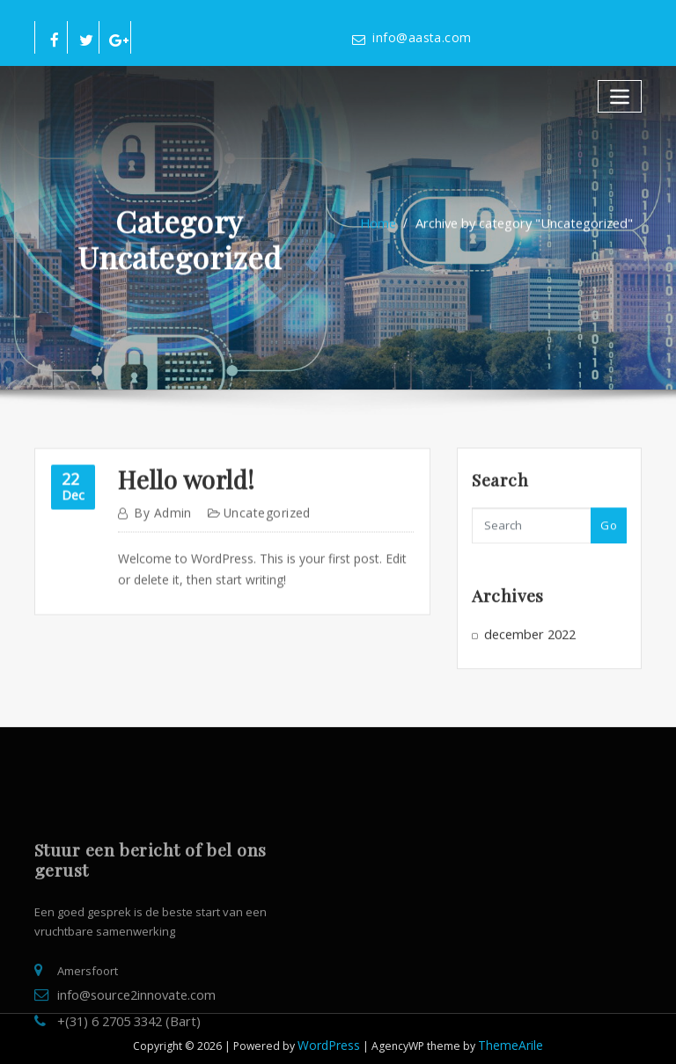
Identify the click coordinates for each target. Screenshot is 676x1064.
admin (159, 528)
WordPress (332, 1033)
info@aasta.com (415, 37)
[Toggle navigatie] (621, 92)
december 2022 (525, 640)
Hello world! (179, 497)
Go (608, 533)
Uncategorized (257, 528)
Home (389, 232)
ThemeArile (508, 1033)
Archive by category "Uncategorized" (521, 232)
